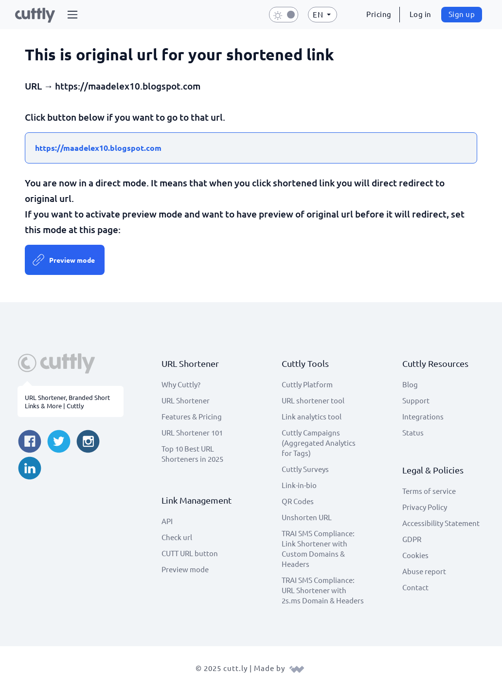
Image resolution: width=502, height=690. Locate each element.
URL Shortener (185, 400)
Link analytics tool (311, 416)
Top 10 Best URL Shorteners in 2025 (192, 453)
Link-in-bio (299, 485)
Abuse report (424, 571)
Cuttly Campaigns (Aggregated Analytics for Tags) (319, 442)
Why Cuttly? (180, 384)
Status (413, 432)
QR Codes (298, 501)
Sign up (461, 13)
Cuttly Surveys (305, 468)
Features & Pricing (191, 416)
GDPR (411, 539)
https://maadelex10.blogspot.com (98, 148)
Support (416, 400)
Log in (420, 13)
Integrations (423, 416)
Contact (415, 587)
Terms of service (429, 490)
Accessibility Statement (441, 522)
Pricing (379, 13)
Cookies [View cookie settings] (415, 555)
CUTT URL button (189, 553)
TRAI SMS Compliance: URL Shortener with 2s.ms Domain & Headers (323, 590)
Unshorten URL (307, 517)
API (167, 521)
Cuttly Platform (307, 384)
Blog (410, 384)
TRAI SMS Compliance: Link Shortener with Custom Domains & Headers (318, 548)
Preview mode (72, 259)
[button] (72, 14)
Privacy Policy (424, 506)
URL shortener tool (313, 400)
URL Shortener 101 (192, 432)
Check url (176, 537)
